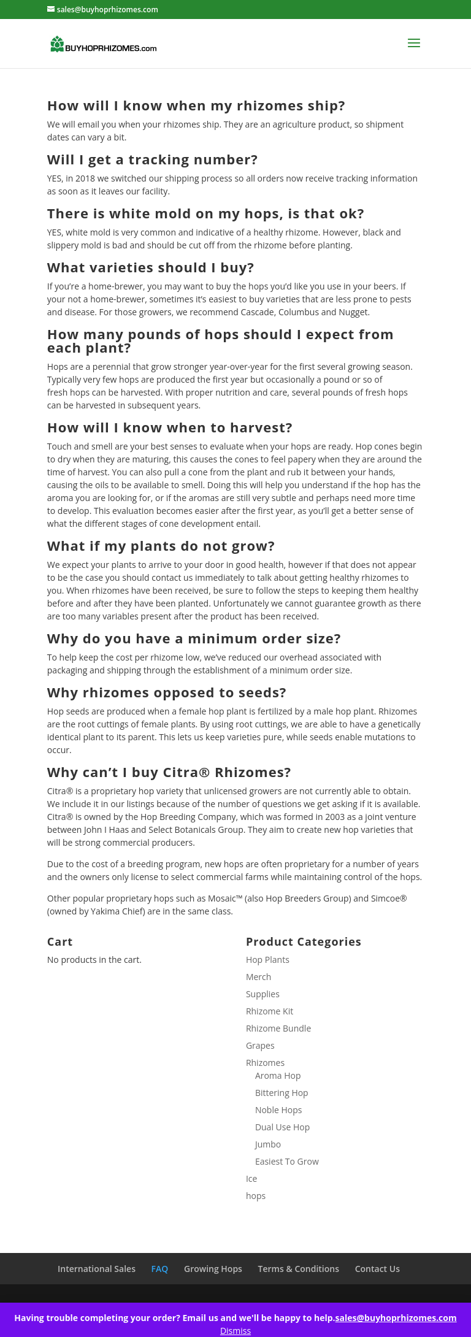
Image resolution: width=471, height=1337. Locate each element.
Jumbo (268, 1144)
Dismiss (235, 1330)
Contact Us (377, 1268)
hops (256, 1195)
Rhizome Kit (269, 1011)
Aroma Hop (278, 1075)
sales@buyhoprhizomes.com (396, 1318)
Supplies (263, 994)
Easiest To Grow (287, 1161)
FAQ (160, 1268)
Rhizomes (265, 1062)
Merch (258, 977)
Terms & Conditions (298, 1268)
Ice (251, 1178)
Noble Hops (278, 1110)
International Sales (97, 1268)
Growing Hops (213, 1268)
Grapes (260, 1045)
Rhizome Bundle (278, 1028)
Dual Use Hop (282, 1127)
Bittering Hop (281, 1092)
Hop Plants (267, 959)
